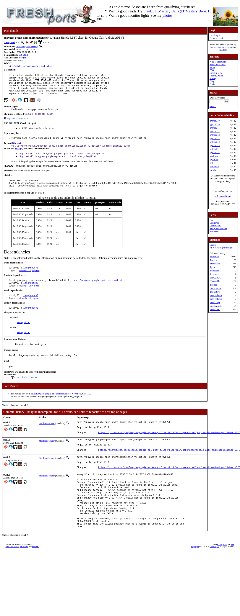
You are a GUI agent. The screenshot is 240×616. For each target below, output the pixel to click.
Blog (212, 81)
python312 (215, 135)
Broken (213, 260)
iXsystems (229, 47)
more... (213, 106)
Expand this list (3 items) (18, 123)
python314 (215, 149)
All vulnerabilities (223, 196)
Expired (213, 285)
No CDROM (216, 277)
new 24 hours (216, 295)
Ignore (213, 267)
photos (167, 15)
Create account (216, 38)
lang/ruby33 (30, 277)
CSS (225, 579)
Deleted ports (215, 225)
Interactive (215, 292)
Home (212, 220)
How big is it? (216, 73)
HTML (219, 579)
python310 (215, 120)
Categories (214, 223)
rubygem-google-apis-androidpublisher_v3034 (57, 408)
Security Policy (216, 75)
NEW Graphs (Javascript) (221, 247)
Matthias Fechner (47, 438)
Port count (214, 256)
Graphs (213, 245)
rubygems (23, 58)
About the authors (218, 64)
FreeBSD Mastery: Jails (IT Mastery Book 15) (178, 11)
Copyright (195, 581)
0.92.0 (6, 42)
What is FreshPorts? (219, 61)
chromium (214, 166)
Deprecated (215, 263)
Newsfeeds (214, 231)
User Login (215, 35)
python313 (215, 142)
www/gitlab (23, 334)
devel (12, 42)
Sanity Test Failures (218, 228)
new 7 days (215, 302)
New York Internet (217, 47)
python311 (215, 128)
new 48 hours (216, 299)
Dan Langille (214, 581)
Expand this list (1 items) (25, 392)
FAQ (212, 70)
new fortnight (216, 306)
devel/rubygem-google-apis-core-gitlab (97, 290)
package (18, 154)
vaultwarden (215, 156)
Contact (213, 84)
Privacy (213, 78)
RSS (232, 579)
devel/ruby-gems (29, 280)
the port (17, 149)
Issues (212, 67)
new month (215, 309)
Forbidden (214, 270)
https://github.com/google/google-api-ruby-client (30, 66)
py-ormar (214, 159)
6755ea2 (23, 55)
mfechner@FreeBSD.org (27, 46)
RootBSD (223, 50)
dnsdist (213, 170)
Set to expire (215, 288)
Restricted (214, 274)
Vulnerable (215, 281)
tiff (211, 163)
